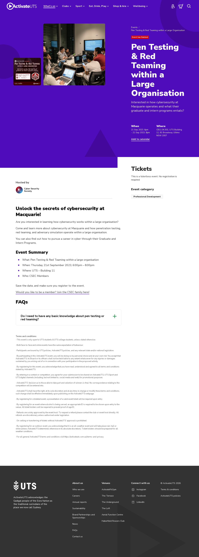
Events (134, 27)
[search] (188, 6)
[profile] (173, 6)
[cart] (180, 6)
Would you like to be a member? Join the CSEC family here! (52, 292)
